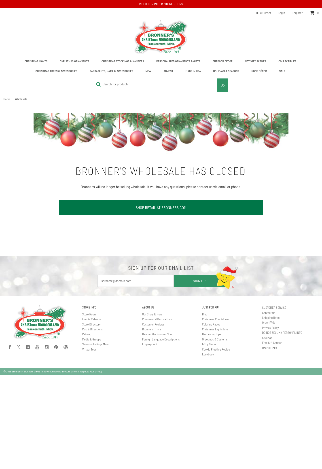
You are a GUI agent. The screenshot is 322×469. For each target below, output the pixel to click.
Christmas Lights (36, 61)
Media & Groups (91, 339)
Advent (168, 71)
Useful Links (269, 348)
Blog (205, 314)
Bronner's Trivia (151, 329)
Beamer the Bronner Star (157, 334)
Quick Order (263, 13)
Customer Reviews (153, 324)
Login (281, 13)
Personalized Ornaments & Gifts (178, 61)
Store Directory (91, 324)
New (148, 71)
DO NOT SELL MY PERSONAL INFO (282, 332)
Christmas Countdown (215, 319)
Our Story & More (152, 314)
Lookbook (208, 354)
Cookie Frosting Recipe (216, 349)
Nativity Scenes (255, 61)
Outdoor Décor (222, 61)
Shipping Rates (271, 317)
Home (7, 99)
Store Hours (89, 314)
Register (297, 13)
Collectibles (287, 61)
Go (223, 84)
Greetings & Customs (215, 339)
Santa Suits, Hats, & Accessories (111, 71)
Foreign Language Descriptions (161, 339)
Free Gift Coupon (272, 342)
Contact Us (268, 313)
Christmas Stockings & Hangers (123, 61)
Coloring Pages (211, 324)
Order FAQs (268, 322)
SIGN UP (199, 280)
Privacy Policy (270, 328)
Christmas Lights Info (215, 329)
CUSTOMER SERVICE (274, 307)
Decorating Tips (211, 334)
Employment (149, 344)
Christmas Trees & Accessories (56, 71)
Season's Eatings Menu (96, 344)
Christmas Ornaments (74, 61)
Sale (282, 71)
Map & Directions (92, 329)
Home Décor (259, 71)
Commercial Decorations (157, 319)
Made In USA (193, 71)
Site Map (267, 338)
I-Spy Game (209, 344)
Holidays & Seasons (226, 71)
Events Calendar (92, 319)
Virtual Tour (89, 349)
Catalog (86, 334)
